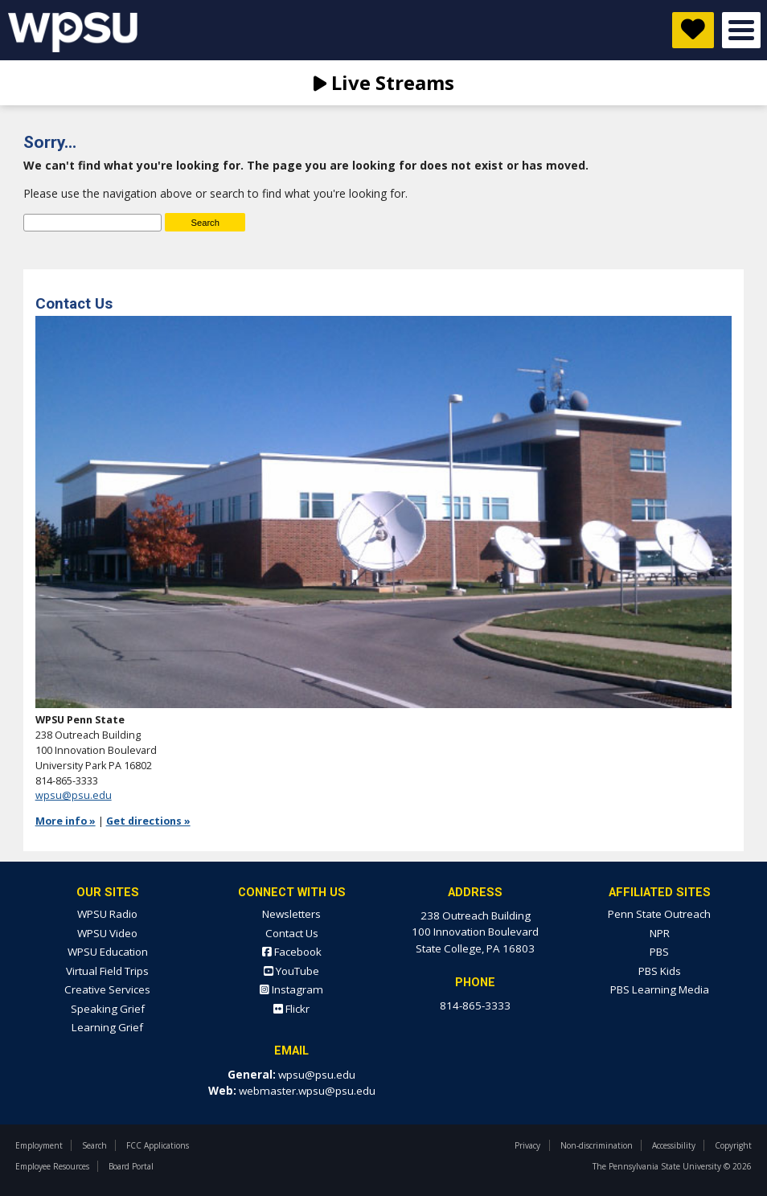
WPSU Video (107, 933)
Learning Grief (107, 1027)
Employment (39, 1145)
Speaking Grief (108, 1008)
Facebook (292, 951)
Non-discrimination (596, 1145)
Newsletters (291, 914)
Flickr (291, 1008)
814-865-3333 (475, 1005)
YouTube (291, 971)
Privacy (527, 1145)
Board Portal (131, 1166)
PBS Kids (659, 971)
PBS (659, 951)
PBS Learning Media (659, 989)
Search (94, 1145)
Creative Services (107, 989)
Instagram (291, 989)
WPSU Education (108, 951)
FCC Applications (157, 1145)
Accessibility (673, 1145)
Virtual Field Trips (107, 971)
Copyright (733, 1145)
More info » (65, 821)
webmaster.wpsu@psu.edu (307, 1090)
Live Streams (384, 82)
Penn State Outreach (659, 914)
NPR (660, 933)
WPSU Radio (107, 914)
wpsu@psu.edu (73, 795)
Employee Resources (52, 1166)
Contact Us (291, 933)
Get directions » (148, 821)
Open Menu (741, 30)
